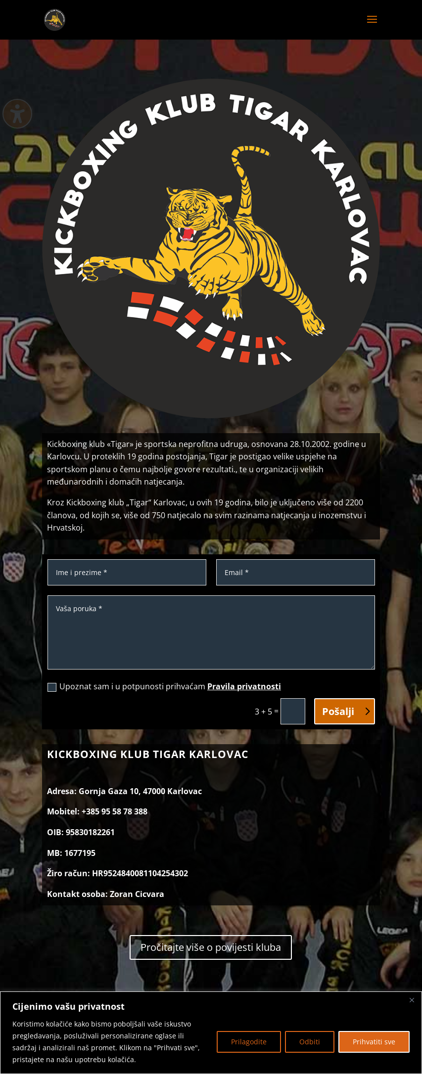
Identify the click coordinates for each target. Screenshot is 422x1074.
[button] (372, 26)
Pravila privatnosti (244, 686)
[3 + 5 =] (293, 711)
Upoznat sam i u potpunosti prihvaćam (164, 686)
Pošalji (338, 711)
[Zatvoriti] (412, 1000)
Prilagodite (249, 1041)
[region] (211, 1032)
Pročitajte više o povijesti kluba (211, 947)
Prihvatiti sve (374, 1041)
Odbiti (309, 1041)
